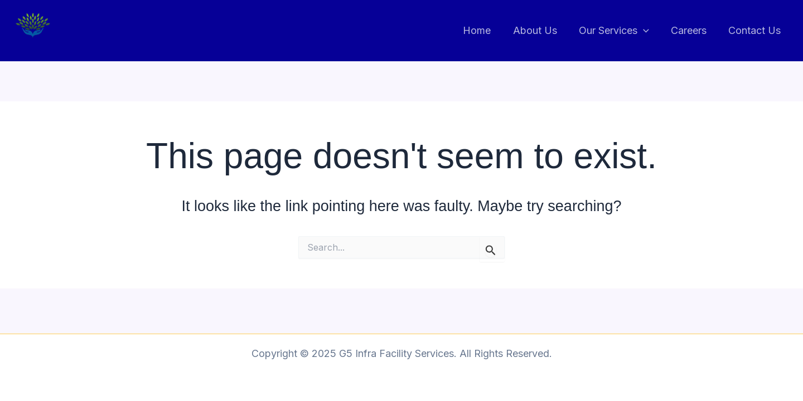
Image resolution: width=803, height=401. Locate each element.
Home (485, 30)
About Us (541, 30)
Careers (691, 30)
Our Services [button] (618, 31)
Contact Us (755, 30)
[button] (648, 31)
